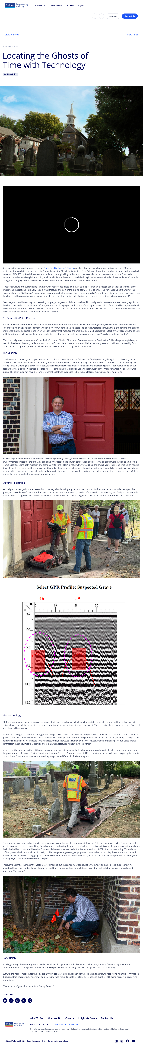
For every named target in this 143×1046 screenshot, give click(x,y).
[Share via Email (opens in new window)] (23, 1000)
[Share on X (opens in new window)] (11, 1000)
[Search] (94, 16)
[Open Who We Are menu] (46, 5)
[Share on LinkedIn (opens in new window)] (17, 1000)
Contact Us (130, 16)
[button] (30, 1000)
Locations (113, 16)
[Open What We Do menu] (63, 5)
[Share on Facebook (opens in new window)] (5, 1000)
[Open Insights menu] (85, 5)
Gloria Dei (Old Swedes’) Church (58, 268)
